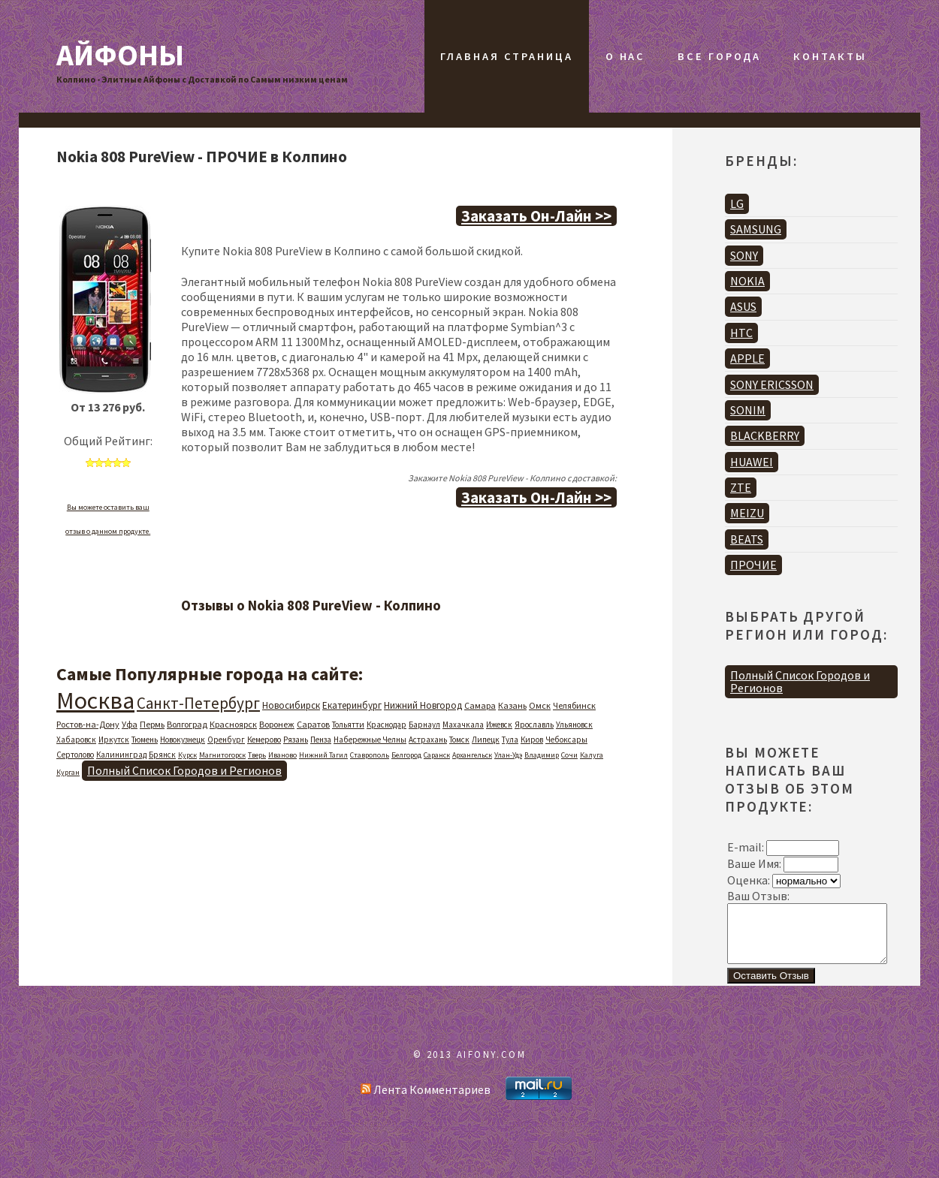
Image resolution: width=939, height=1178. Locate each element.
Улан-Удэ (508, 755)
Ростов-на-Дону (87, 724)
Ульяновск (574, 724)
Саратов (313, 724)
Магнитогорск (222, 755)
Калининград (121, 754)
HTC (741, 332)
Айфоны (120, 55)
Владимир (541, 755)
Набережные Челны (370, 739)
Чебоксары (566, 739)
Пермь (152, 724)
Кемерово (264, 739)
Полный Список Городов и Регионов (184, 770)
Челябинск (574, 705)
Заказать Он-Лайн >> (536, 216)
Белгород (406, 755)
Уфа (129, 724)
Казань (512, 705)
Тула (510, 739)
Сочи (569, 755)
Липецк (486, 739)
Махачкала (463, 724)
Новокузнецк (182, 739)
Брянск (162, 754)
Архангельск (472, 755)
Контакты (829, 56)
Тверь (257, 755)
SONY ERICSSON (772, 384)
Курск (187, 755)
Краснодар (386, 724)
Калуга (591, 755)
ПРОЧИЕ (753, 564)
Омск (540, 705)
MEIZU (747, 512)
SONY (744, 255)
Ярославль (534, 724)
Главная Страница (506, 56)
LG (737, 203)
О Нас (625, 56)
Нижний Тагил (323, 755)
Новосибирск (291, 705)
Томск (459, 739)
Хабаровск (76, 739)
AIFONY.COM (492, 1065)
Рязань (295, 739)
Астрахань (428, 739)
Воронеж (276, 724)
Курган (68, 772)
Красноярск (233, 724)
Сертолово (75, 754)
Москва (95, 700)
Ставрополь (369, 755)
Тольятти (348, 724)
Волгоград (187, 724)
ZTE (740, 487)
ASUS (743, 306)
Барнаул (424, 724)
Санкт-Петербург (198, 703)
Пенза (320, 739)
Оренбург (226, 739)
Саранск (437, 755)
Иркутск (113, 739)
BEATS (746, 539)
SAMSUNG (755, 229)
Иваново (282, 755)
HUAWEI (751, 461)
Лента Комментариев (426, 1100)
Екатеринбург (352, 705)
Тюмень (144, 739)
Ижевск (499, 724)
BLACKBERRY (764, 435)
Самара (480, 705)
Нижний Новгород (423, 705)
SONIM (747, 409)
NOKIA (747, 280)
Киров (532, 739)
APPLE (747, 358)
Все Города (719, 56)
